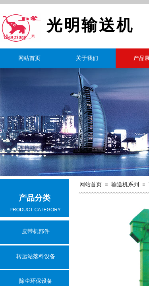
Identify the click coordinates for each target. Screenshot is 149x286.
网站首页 (29, 58)
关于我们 (87, 58)
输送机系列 (125, 184)
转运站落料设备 (35, 256)
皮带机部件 (36, 231)
